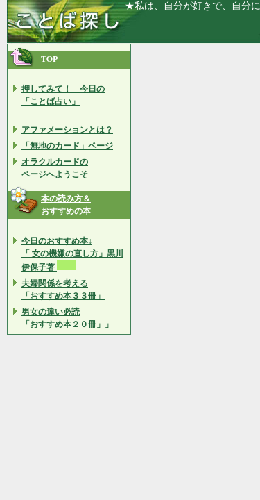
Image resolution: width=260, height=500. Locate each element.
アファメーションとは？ (67, 130)
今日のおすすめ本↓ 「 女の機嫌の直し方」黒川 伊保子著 (72, 254)
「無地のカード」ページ (67, 146)
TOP (49, 59)
